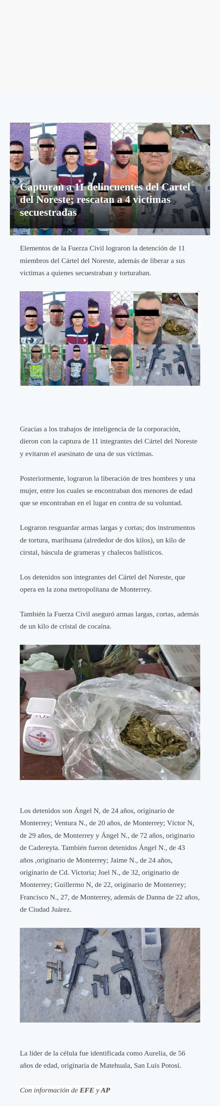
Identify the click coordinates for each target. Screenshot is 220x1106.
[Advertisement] (110, 46)
